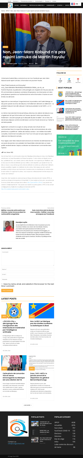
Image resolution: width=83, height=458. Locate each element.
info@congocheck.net (16, 443)
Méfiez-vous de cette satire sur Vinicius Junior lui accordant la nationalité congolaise (13, 212)
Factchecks (16, 1)
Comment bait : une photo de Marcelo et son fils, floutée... (46, 423)
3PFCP (7, 11)
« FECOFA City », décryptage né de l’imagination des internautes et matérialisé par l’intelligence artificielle (14, 326)
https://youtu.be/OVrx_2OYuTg (34, 182)
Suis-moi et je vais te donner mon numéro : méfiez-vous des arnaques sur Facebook (42, 212)
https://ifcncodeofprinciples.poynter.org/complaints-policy (15, 189)
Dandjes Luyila (12, 63)
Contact (54, 1)
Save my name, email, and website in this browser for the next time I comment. (27, 285)
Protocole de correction (27, 1)
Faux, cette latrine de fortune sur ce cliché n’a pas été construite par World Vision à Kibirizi (72, 127)
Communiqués (39, 1)
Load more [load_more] (27, 405)
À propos (48, 1)
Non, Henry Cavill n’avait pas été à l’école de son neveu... (46, 439)
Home (3, 11)
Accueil (9, 1)
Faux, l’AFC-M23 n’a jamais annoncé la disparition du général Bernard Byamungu (39, 376)
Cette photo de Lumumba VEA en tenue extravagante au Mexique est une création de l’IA (14, 376)
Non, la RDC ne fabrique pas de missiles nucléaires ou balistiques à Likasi (41, 323)
